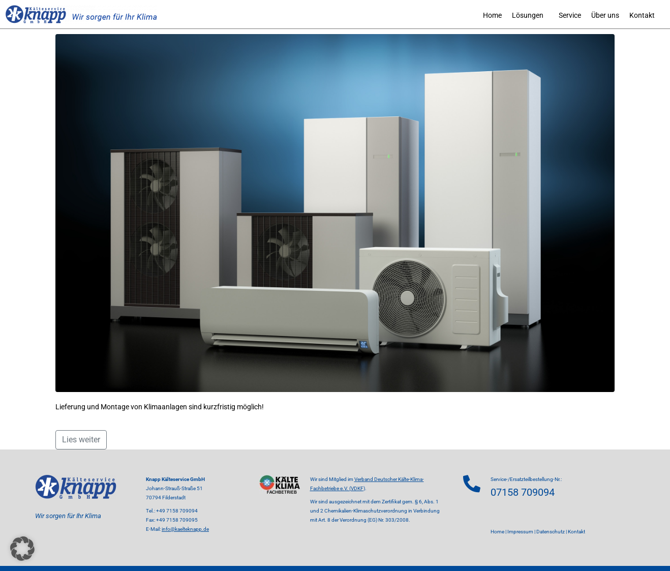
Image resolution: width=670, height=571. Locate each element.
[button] (22, 548)
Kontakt (642, 15)
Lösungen (527, 15)
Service (570, 15)
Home (492, 15)
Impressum (520, 531)
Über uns (605, 15)
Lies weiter (81, 439)
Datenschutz (550, 531)
